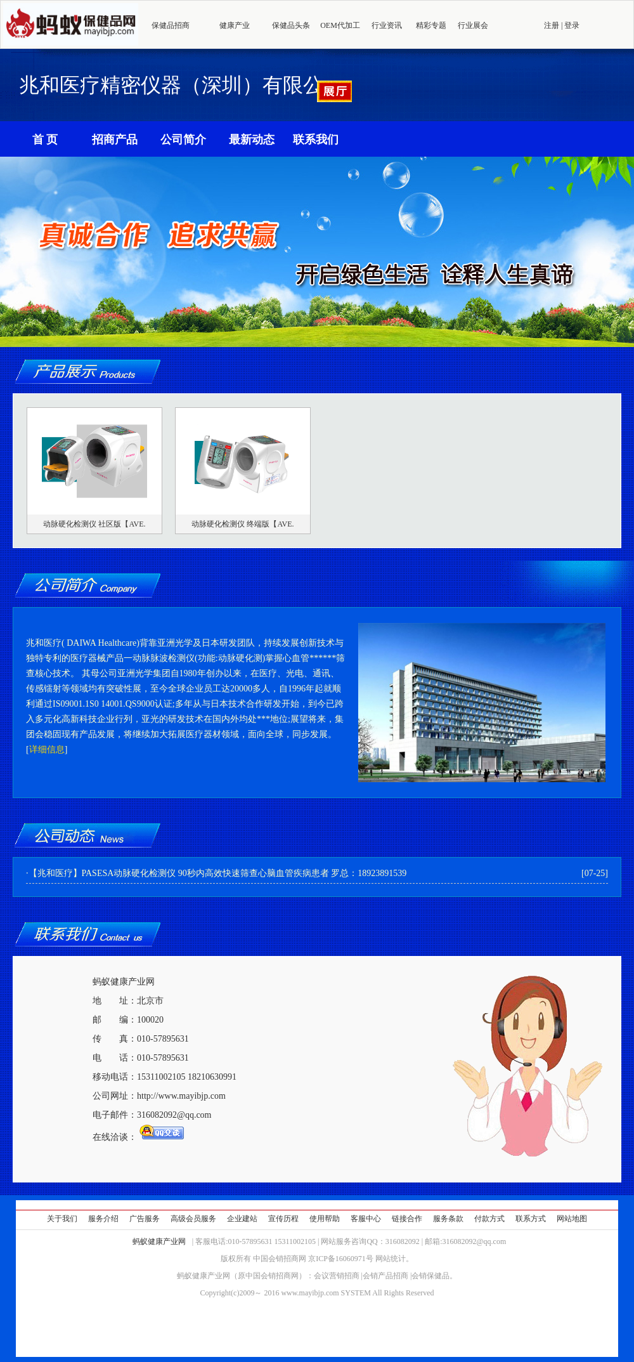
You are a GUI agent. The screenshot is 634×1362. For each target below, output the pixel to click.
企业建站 (242, 1218)
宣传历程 (283, 1218)
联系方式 (530, 1218)
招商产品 (115, 139)
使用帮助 (324, 1218)
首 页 (45, 139)
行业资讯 (387, 25)
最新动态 (252, 139)
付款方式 (489, 1218)
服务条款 (448, 1218)
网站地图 (572, 1218)
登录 (571, 25)
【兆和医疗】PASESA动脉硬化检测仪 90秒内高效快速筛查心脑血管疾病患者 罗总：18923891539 (218, 873)
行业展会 (473, 25)
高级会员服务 (193, 1218)
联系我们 (316, 139)
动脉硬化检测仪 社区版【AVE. (94, 524)
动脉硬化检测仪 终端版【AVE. (242, 524)
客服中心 (366, 1218)
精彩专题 (431, 25)
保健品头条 (291, 25)
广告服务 (144, 1218)
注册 (551, 25)
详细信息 (47, 749)
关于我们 (62, 1218)
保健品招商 (171, 25)
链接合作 (407, 1218)
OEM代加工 (340, 25)
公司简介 (183, 139)
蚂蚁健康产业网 (159, 1241)
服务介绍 (103, 1218)
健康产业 (234, 25)
